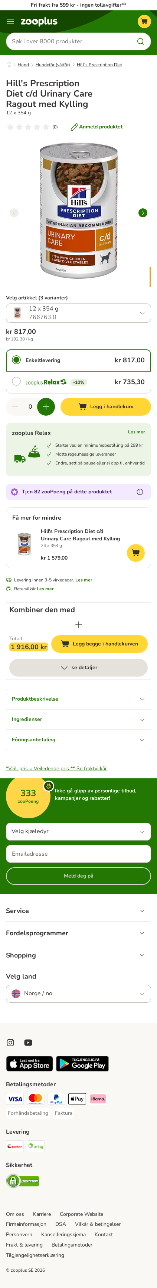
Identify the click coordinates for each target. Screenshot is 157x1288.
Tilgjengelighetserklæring (35, 1255)
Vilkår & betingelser (98, 1224)
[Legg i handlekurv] (105, 407)
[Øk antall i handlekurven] (46, 407)
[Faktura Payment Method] (63, 1113)
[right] (142, 212)
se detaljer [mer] (78, 667)
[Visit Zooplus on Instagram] (10, 1042)
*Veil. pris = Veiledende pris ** (56, 768)
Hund (23, 65)
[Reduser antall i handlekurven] (15, 407)
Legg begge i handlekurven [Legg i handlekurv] (104, 645)
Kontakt (104, 1234)
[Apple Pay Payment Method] (77, 1100)
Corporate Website (81, 1214)
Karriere (42, 1214)
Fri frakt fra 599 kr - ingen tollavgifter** (78, 5)
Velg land (21, 976)
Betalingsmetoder (72, 1244)
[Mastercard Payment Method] (36, 1100)
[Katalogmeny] (10, 21)
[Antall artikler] (30, 407)
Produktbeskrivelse (78, 698)
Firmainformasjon (26, 1224)
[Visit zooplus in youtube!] (28, 1042)
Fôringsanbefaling (78, 739)
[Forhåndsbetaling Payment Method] (28, 1113)
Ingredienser (78, 719)
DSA (60, 1224)
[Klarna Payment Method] (98, 1100)
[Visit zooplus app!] (29, 1069)
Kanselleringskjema (63, 1234)
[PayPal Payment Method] (56, 1100)
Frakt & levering (24, 1244)
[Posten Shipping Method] (15, 1147)
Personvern (19, 1234)
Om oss (15, 1214)
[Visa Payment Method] (15, 1100)
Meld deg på (79, 875)
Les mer (136, 432)
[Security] (22, 1182)
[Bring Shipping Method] (36, 1147)
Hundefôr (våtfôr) (53, 65)
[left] (14, 212)
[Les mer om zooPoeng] (140, 492)
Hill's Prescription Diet (99, 65)
